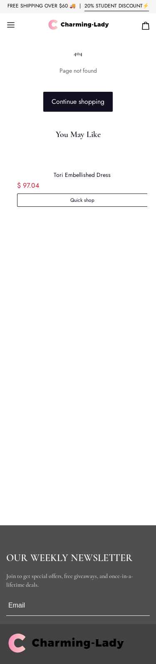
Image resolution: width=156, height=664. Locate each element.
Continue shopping (78, 101)
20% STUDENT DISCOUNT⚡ (116, 6)
